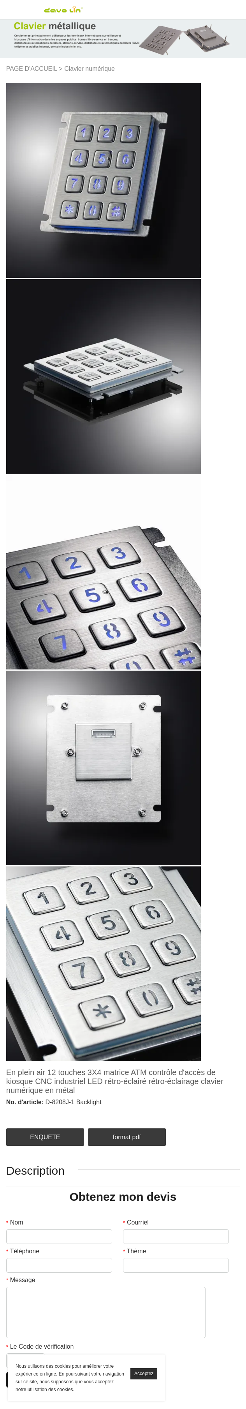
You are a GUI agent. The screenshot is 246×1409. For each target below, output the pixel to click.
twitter (36, 1113)
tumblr (89, 1113)
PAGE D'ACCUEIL (31, 68)
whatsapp (76, 1113)
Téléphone (22, 1251)
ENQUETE (45, 1137)
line (63, 1113)
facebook (10, 1113)
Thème (134, 1251)
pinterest (49, 1113)
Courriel (136, 1222)
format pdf (127, 1137)
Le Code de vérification (40, 1346)
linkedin (23, 1113)
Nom (14, 1222)
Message (20, 1280)
